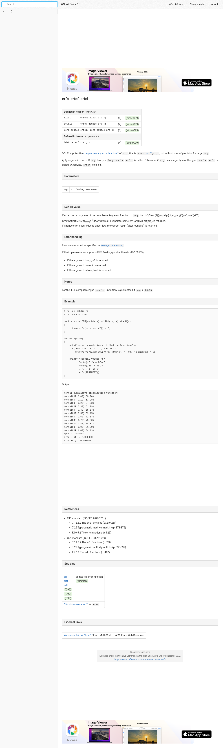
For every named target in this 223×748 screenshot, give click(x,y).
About (214, 4)
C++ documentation (75, 604)
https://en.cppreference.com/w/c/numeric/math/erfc (140, 659)
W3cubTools (176, 4)
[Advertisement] (140, 40)
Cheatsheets (197, 4)
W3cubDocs (68, 4)
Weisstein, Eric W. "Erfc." (77, 635)
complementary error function (100, 153)
